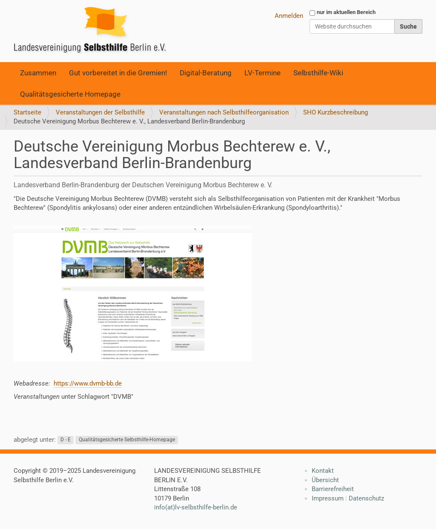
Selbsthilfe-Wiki (318, 73)
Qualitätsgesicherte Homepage (70, 94)
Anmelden (289, 16)
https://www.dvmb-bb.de (88, 383)
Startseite (27, 112)
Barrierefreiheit (333, 489)
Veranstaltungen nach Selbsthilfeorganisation (224, 112)
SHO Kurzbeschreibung (335, 112)
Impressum (328, 498)
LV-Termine (262, 73)
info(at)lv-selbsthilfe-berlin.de (195, 507)
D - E (65, 440)
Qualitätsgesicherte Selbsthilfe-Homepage (127, 440)
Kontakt (323, 471)
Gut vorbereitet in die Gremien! (118, 73)
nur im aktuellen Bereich (346, 12)
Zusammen (38, 73)
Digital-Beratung (206, 73)
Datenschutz (366, 498)
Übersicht (325, 480)
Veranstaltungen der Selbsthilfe (100, 112)
